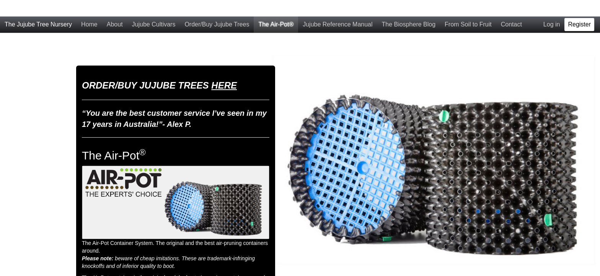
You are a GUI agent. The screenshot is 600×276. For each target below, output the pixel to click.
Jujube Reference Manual (337, 8)
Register (579, 8)
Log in (551, 8)
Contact (511, 8)
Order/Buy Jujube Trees (216, 8)
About (115, 8)
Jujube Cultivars (154, 8)
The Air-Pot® (275, 8)
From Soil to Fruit (468, 8)
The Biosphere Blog (409, 8)
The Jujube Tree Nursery (38, 8)
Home (89, 8)
